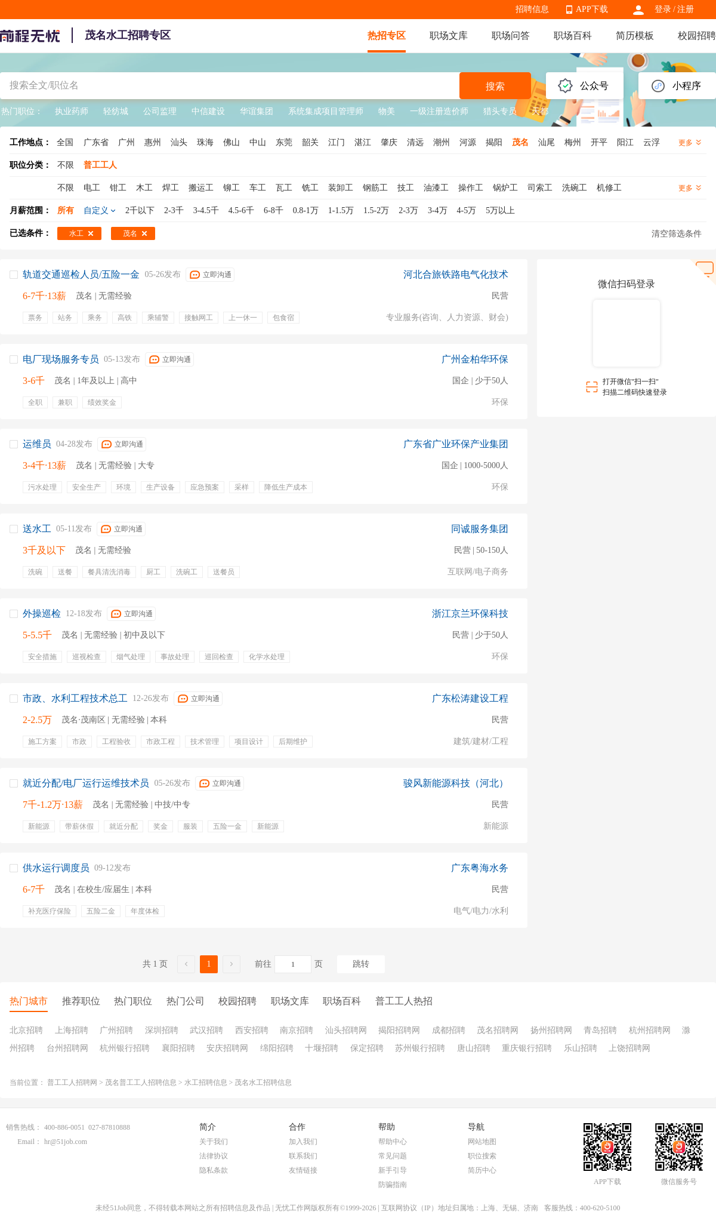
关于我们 (213, 1141)
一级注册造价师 (439, 111)
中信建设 (208, 111)
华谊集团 (256, 111)
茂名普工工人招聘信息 (141, 1082)
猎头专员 (500, 111)
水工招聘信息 (205, 1082)
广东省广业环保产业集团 (455, 444)
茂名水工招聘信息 (263, 1082)
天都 (540, 111)
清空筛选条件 (677, 233)
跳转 (361, 964)
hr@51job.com (65, 1141)
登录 (663, 9)
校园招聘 (697, 35)
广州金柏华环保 (475, 359)
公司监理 (160, 111)
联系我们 (303, 1156)
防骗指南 (392, 1184)
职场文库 (449, 35)
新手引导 (392, 1170)
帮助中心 (392, 1141)
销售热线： (24, 1127)
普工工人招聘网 (72, 1082)
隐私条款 (213, 1170)
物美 (386, 111)
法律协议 (213, 1156)
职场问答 (511, 35)
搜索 (495, 86)
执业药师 (71, 111)
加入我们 (303, 1141)
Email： (29, 1141)
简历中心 (482, 1170)
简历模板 (635, 35)
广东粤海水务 (479, 868)
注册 (685, 9)
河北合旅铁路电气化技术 (455, 274)
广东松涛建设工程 (470, 698)
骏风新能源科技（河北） (455, 783)
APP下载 (592, 9)
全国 (65, 142)
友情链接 (303, 1170)
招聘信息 (532, 9)
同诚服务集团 (479, 529)
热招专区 (387, 35)
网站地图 (482, 1141)
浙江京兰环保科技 (470, 613)
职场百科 (573, 35)
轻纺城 (115, 111)
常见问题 (392, 1156)
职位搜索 (482, 1156)
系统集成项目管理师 (325, 111)
